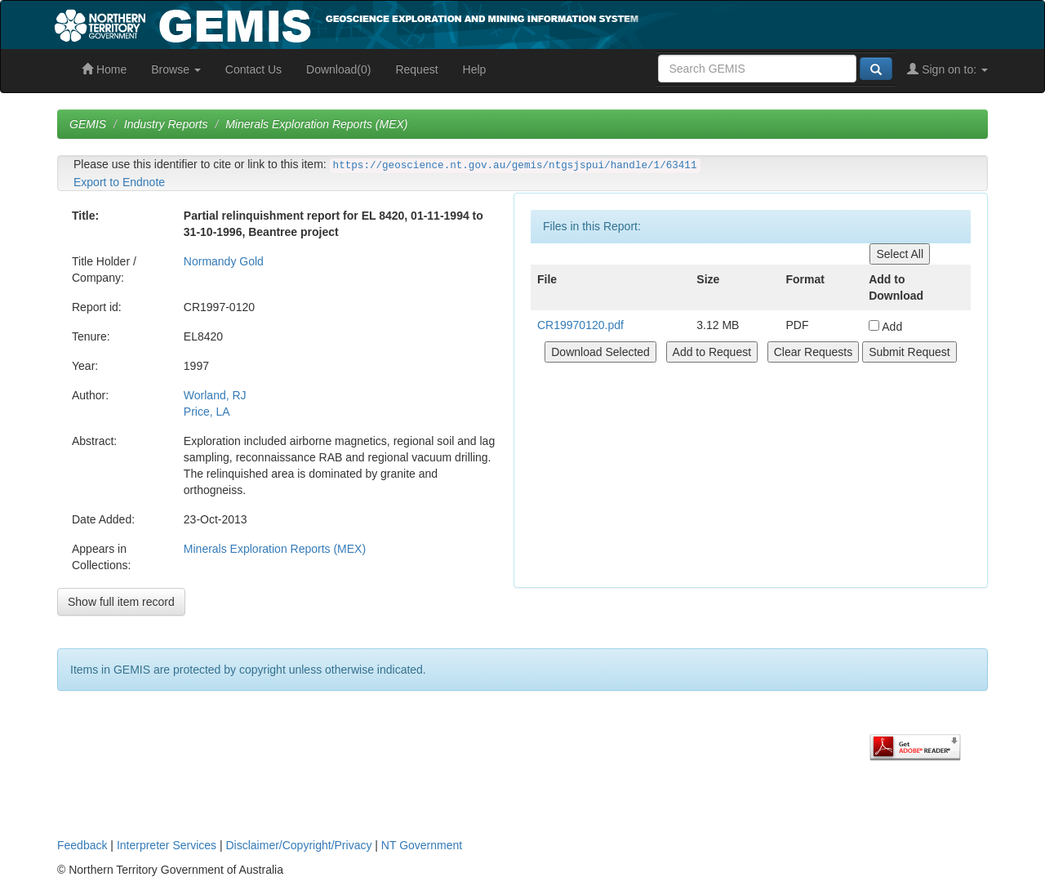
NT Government (421, 845)
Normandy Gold (224, 261)
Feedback (82, 845)
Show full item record (121, 601)
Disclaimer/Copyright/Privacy (299, 845)
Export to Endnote (119, 182)
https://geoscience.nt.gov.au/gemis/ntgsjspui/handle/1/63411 (515, 165)
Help (475, 69)
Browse (176, 69)
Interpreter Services (166, 845)
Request (416, 69)
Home (104, 69)
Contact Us (253, 69)
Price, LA (207, 411)
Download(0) (338, 69)
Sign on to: (947, 69)
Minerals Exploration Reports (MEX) (316, 124)
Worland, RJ (215, 395)
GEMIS (87, 124)
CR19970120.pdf (580, 325)
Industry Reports (166, 124)
